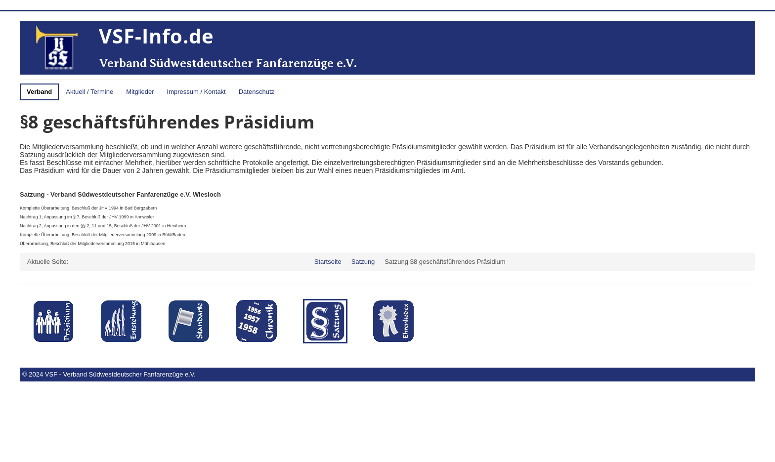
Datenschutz (256, 91)
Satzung (363, 261)
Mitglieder (140, 91)
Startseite (328, 261)
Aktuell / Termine (89, 91)
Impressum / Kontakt (196, 91)
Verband (39, 91)
